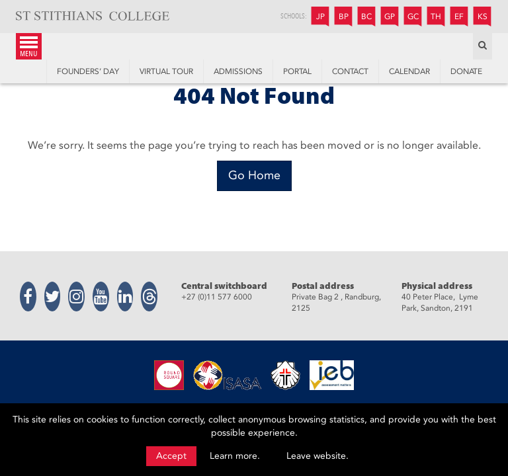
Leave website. (317, 455)
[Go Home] (254, 176)
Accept (171, 455)
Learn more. (235, 455)
